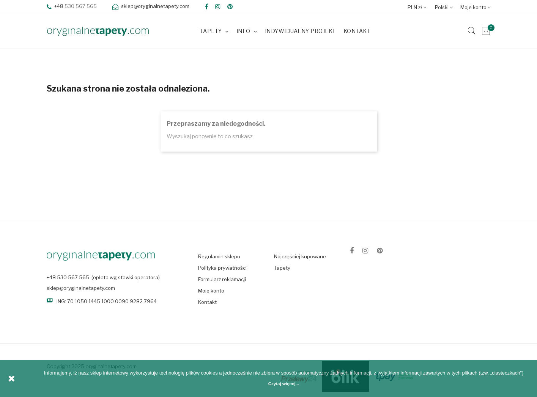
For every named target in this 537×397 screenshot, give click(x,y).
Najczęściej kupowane (300, 256)
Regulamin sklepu (219, 256)
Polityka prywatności (222, 268)
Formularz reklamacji (222, 279)
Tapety (282, 268)
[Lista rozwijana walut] (419, 7)
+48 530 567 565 (68, 277)
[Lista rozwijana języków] (445, 7)
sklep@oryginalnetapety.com (81, 288)
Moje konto (211, 291)
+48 (56, 6)
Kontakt (207, 302)
